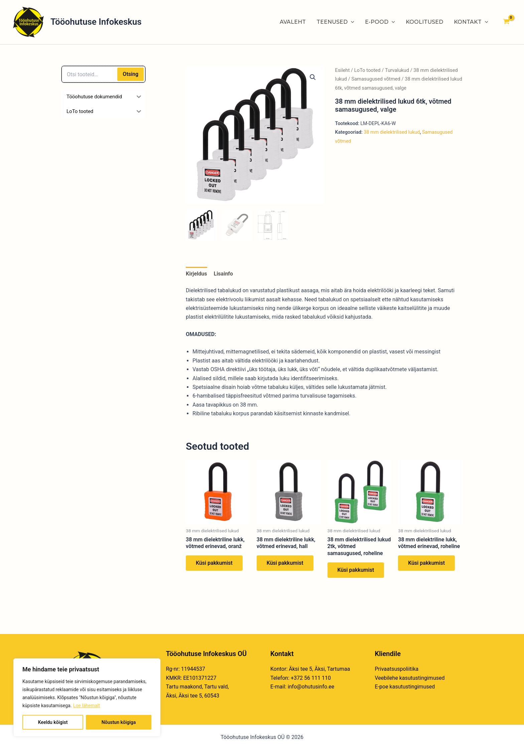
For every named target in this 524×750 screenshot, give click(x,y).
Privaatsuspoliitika (397, 669)
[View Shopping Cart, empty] (506, 22)
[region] (86, 697)
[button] (313, 77)
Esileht (342, 70)
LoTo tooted (367, 70)
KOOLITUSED (424, 22)
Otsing (130, 74)
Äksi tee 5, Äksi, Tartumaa (319, 669)
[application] (351, 22)
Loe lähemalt (86, 705)
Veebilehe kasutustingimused (410, 678)
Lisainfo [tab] (223, 274)
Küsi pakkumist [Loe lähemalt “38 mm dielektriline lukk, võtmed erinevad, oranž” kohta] (214, 563)
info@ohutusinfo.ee (311, 686)
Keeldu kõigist (53, 722)
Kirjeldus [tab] (196, 274)
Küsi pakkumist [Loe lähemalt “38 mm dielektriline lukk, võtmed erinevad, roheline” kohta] (426, 563)
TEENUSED (335, 22)
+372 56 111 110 (311, 678)
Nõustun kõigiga (119, 722)
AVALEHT (293, 22)
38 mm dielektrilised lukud (392, 132)
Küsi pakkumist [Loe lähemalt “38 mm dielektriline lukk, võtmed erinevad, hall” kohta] (285, 563)
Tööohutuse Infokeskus (96, 22)
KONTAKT (471, 22)
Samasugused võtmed (376, 79)
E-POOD (380, 22)
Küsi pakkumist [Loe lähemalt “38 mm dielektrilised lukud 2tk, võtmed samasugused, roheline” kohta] (356, 570)
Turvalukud (397, 70)
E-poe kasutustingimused (405, 686)
